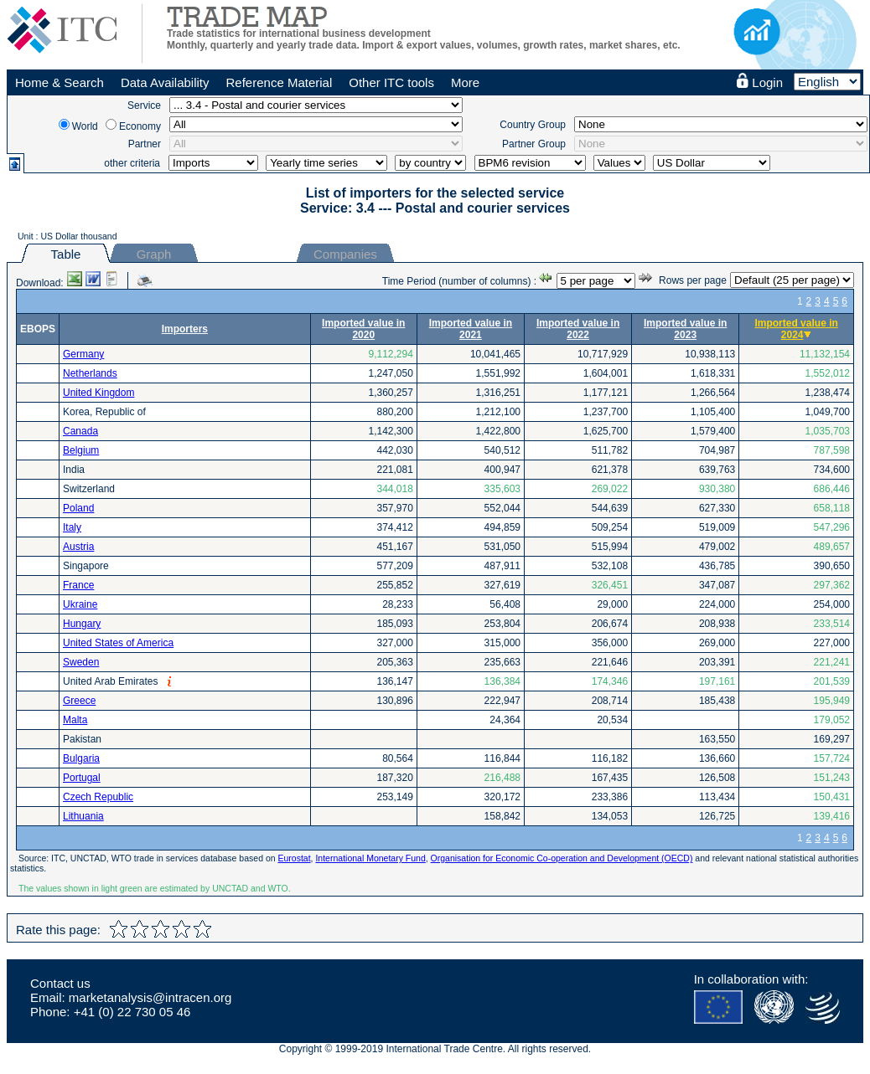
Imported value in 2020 (363, 329)
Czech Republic (98, 797)
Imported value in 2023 (685, 329)
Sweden (81, 662)
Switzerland (89, 489)
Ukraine (80, 604)
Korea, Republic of (104, 412)
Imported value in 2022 (577, 329)
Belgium (81, 450)
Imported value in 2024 (795, 329)
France (78, 585)
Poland (78, 508)
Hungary (82, 623)
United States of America (118, 643)
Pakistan (82, 739)
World (85, 126)
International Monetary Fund (370, 858)
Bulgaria (81, 758)
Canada (80, 431)
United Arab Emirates (110, 681)
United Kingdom (98, 392)
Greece (79, 701)
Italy (72, 527)
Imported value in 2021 (470, 329)
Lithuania (83, 816)
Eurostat (293, 858)
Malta (75, 720)
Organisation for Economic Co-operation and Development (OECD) (562, 858)
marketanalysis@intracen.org (150, 997)
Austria (78, 546)
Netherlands (90, 373)
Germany (83, 354)
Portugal (82, 778)
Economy (140, 126)
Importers (185, 329)
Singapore (86, 566)
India (74, 469)
